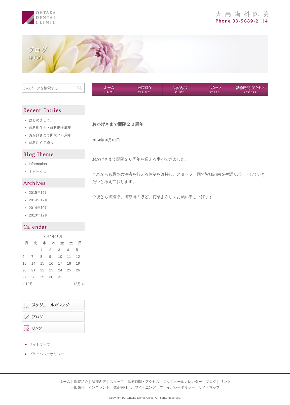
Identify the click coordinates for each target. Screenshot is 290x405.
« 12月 (27, 284)
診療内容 (180, 89)
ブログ (211, 382)
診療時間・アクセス (250, 89)
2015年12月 (38, 193)
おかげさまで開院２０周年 (50, 135)
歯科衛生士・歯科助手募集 (50, 128)
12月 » (78, 284)
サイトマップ (39, 344)
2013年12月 (38, 215)
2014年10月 (38, 208)
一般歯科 (77, 387)
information (38, 164)
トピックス (38, 172)
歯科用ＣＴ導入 (41, 143)
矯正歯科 (120, 387)
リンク (225, 382)
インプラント (99, 387)
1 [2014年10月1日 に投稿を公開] (41, 250)
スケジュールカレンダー (182, 382)
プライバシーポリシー (46, 354)
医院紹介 (145, 89)
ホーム (109, 89)
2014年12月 (38, 200)
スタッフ (215, 89)
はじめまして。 (41, 120)
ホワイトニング (143, 387)
